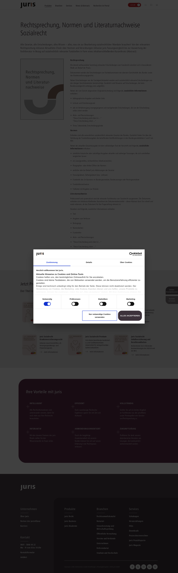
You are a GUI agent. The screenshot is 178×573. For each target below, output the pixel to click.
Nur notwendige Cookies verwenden (100, 315)
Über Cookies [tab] (126, 262)
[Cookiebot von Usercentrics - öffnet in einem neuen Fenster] (131, 254)
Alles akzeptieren (130, 316)
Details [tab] (89, 262)
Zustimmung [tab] (52, 262)
